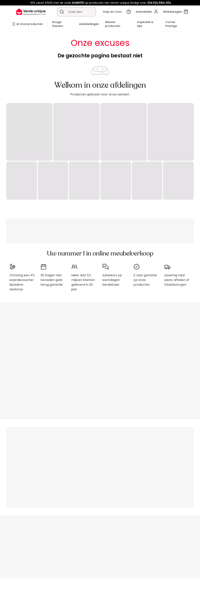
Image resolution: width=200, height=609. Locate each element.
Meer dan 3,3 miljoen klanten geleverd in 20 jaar (83, 282)
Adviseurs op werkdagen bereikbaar (112, 280)
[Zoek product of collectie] (61, 11)
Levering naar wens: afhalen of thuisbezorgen (176, 280)
